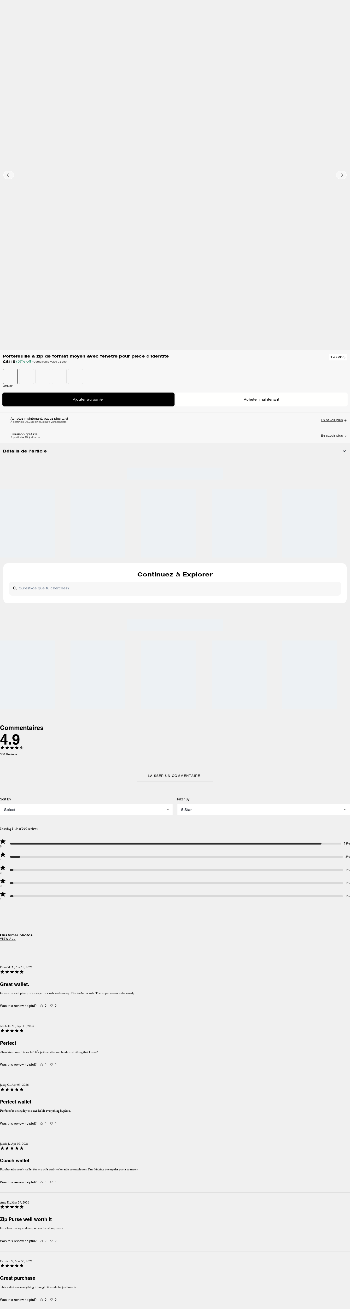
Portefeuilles (77, 51)
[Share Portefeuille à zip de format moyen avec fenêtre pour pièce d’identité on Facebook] (292, 342)
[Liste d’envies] (315, 21)
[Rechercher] (288, 21)
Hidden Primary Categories (46, 51)
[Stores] (54, 21)
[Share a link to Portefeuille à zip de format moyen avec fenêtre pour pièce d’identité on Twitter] (316, 342)
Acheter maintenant (282, 157)
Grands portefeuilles (103, 51)
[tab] (152, 6)
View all (66, 647)
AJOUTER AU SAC (281, 143)
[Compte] (323, 21)
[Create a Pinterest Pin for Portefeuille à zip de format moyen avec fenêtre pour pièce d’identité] (304, 342)
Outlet (20, 51)
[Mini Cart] (330, 20)
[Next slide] (280, 689)
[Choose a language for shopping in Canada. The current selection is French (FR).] (29, 21)
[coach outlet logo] (175, 21)
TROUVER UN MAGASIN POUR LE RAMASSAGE (282, 171)
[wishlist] (218, 65)
